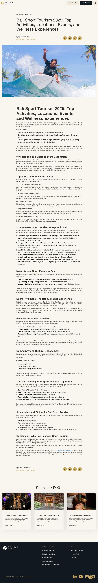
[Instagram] (75, 576)
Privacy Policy (75, 554)
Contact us (72, 3)
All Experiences (47, 557)
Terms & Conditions (77, 550)
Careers (73, 557)
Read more (9, 525)
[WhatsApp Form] (91, 577)
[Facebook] (81, 576)
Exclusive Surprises (48, 554)
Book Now (86, 3)
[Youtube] (93, 576)
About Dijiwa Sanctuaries (50, 564)
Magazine (19, 14)
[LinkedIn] (87, 576)
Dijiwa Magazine (47, 561)
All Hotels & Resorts (48, 550)
